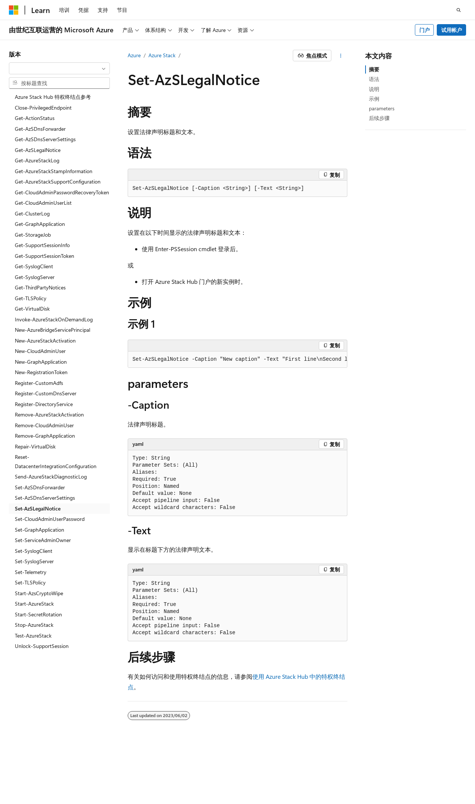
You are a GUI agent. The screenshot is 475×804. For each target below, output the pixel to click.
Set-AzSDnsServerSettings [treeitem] (45, 497)
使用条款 (70, 781)
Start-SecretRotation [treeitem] (38, 614)
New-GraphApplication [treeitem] (41, 361)
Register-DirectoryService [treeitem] (44, 404)
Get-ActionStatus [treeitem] (35, 117)
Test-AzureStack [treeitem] (33, 635)
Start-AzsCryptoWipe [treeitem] (39, 593)
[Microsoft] (14, 10)
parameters (381, 108)
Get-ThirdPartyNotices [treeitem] (40, 287)
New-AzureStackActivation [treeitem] (45, 340)
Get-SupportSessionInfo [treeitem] (42, 245)
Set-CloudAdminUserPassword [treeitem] (50, 518)
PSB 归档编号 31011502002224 (128, 770)
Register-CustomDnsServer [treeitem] (45, 393)
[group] (237, 359)
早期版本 (342, 770)
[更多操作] (340, 56)
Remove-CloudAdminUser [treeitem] (44, 425)
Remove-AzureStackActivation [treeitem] (49, 414)
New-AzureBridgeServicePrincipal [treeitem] (52, 329)
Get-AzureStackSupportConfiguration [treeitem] (58, 181)
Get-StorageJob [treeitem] (33, 234)
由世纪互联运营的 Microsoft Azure (242, 770)
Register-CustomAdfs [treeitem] (39, 382)
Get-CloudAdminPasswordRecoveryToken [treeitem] (62, 192)
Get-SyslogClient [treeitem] (34, 266)
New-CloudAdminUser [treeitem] (40, 350)
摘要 (374, 69)
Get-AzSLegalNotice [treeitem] (37, 149)
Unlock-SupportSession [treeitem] (42, 645)
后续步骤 (379, 117)
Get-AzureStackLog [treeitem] (37, 160)
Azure (134, 55)
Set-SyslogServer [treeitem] (34, 561)
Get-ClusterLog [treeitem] (32, 213)
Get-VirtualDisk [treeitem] (32, 308)
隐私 (183, 770)
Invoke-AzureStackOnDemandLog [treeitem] (54, 319)
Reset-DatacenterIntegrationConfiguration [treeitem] (55, 461)
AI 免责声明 (309, 770)
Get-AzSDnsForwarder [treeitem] (40, 128)
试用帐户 (451, 29)
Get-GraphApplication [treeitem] (40, 223)
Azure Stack (162, 55)
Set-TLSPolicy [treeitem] (30, 582)
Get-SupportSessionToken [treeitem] (44, 255)
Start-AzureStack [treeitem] (34, 603)
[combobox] (59, 68)
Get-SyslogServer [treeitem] (35, 277)
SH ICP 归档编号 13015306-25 (43, 770)
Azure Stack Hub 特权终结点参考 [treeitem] (53, 96)
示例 (374, 98)
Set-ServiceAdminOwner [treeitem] (43, 540)
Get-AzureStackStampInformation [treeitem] (53, 171)
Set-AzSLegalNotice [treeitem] (37, 508)
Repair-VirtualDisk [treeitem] (35, 446)
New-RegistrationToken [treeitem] (41, 372)
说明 (374, 89)
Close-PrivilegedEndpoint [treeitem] (43, 107)
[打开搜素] (458, 10)
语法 (374, 78)
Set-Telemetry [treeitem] (30, 572)
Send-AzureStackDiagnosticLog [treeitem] (51, 476)
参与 (392, 770)
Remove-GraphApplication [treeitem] (45, 435)
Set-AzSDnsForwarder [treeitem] (40, 487)
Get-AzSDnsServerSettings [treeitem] (45, 139)
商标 (94, 781)
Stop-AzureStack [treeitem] (34, 624)
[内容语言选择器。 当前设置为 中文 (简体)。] (29, 753)
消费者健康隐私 (27, 781)
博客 (367, 770)
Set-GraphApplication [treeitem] (39, 529)
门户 (424, 29)
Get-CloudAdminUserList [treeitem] (43, 202)
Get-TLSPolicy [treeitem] (30, 298)
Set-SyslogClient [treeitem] (33, 550)
